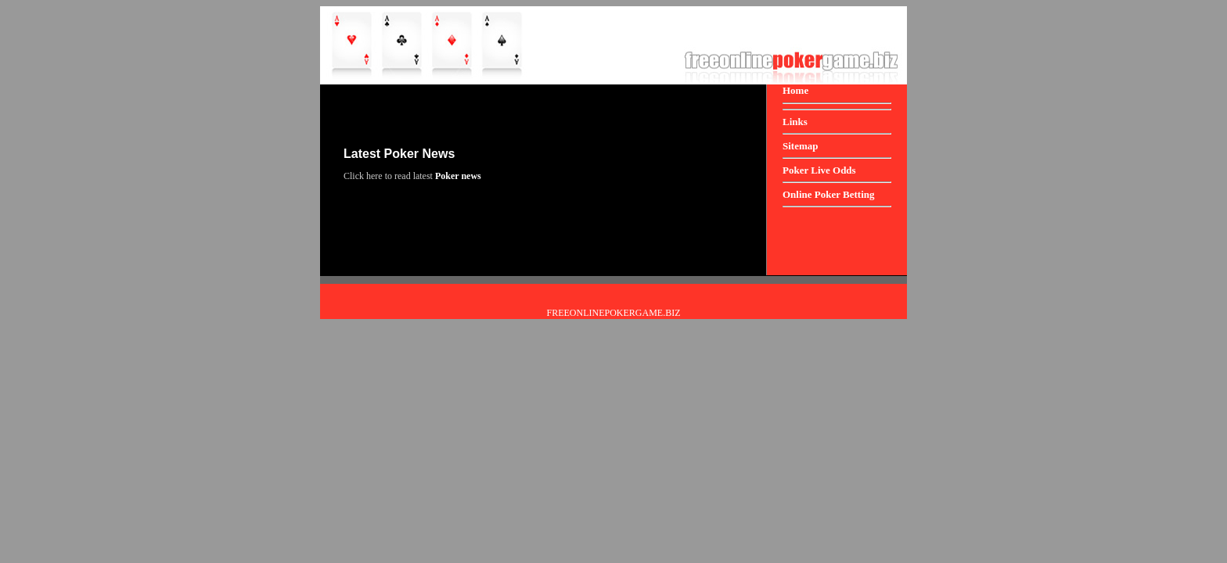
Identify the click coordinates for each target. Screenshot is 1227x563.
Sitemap (801, 146)
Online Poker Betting (828, 194)
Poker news (458, 175)
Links (795, 121)
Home (795, 90)
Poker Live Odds (819, 170)
